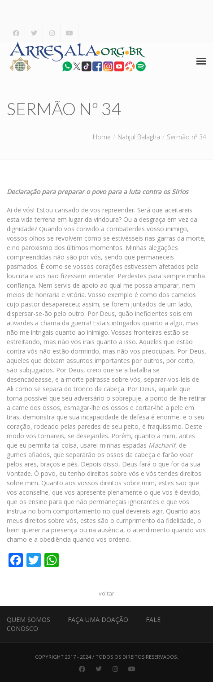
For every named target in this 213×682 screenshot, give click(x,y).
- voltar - (106, 593)
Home (102, 137)
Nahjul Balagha (138, 137)
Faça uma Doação (98, 619)
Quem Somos (28, 619)
